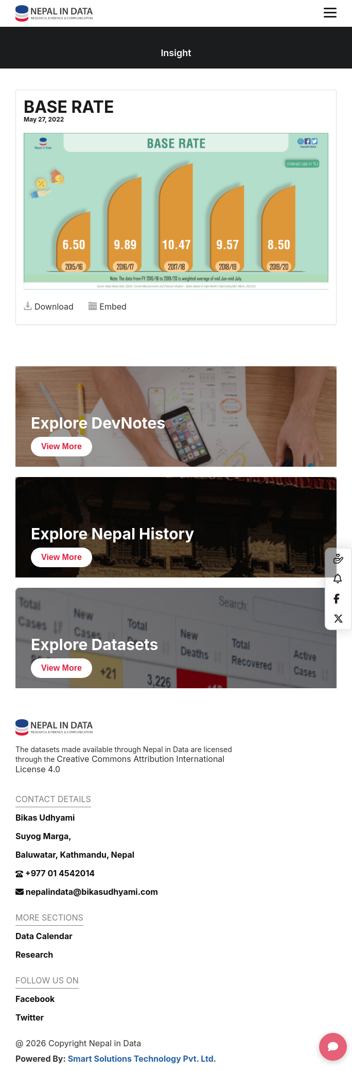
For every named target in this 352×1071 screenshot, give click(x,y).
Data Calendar (44, 936)
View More (61, 446)
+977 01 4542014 (55, 873)
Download (49, 306)
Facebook (35, 999)
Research (34, 954)
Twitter (29, 1017)
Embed (108, 306)
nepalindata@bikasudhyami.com (86, 892)
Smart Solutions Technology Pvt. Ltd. (142, 1058)
